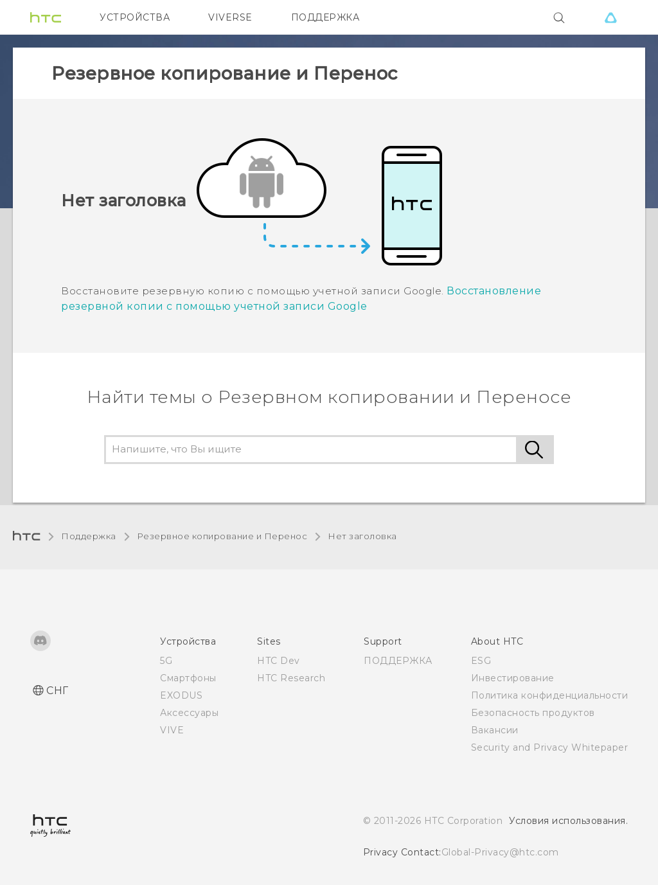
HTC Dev (278, 660)
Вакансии (495, 730)
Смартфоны (188, 678)
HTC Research (291, 678)
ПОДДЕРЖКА (325, 17)
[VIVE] (610, 17)
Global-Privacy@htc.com (500, 852)
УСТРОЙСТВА (135, 17)
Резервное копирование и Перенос (222, 536)
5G (166, 660)
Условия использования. (568, 821)
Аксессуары (189, 713)
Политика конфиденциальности (549, 695)
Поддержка (88, 536)
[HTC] (45, 17)
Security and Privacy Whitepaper (549, 747)
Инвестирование (513, 678)
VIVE (172, 730)
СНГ (57, 690)
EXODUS (181, 695)
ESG (481, 660)
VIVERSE (230, 17)
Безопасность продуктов (533, 713)
